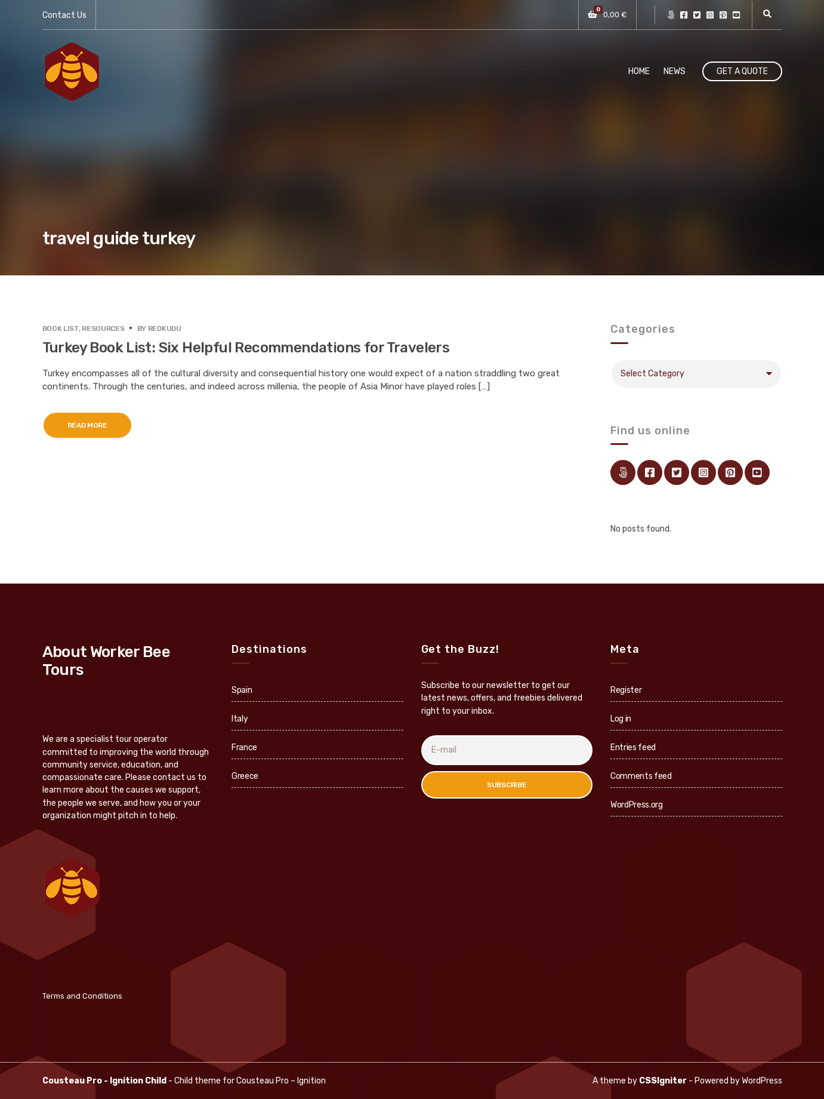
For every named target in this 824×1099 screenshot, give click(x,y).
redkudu (164, 328)
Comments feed (640, 776)
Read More (87, 425)
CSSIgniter (663, 1081)
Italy (240, 719)
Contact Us (64, 15)
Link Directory (670, 15)
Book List (60, 328)
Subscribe (506, 785)
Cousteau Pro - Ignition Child (104, 1081)
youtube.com (736, 15)
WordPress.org (636, 805)
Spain (242, 690)
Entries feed (633, 747)
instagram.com (710, 15)
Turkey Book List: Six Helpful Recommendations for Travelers (246, 347)
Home (639, 71)
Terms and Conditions (82, 995)
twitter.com (697, 15)
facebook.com (684, 15)
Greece (245, 776)
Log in (620, 719)
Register (625, 690)
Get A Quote (742, 71)
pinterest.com (723, 15)
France (244, 747)
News (674, 71)
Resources (103, 328)
